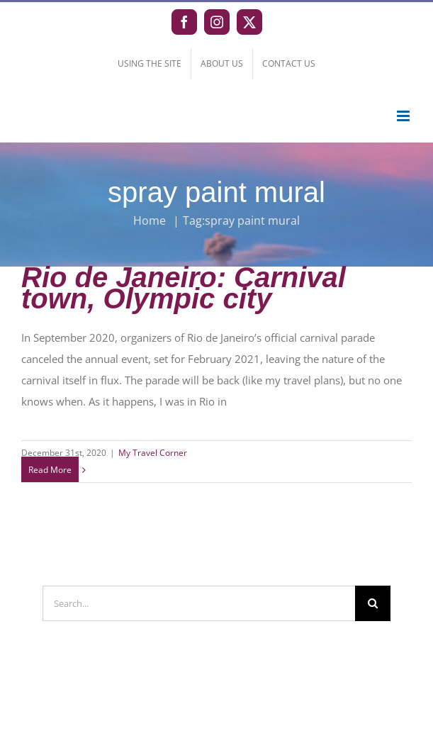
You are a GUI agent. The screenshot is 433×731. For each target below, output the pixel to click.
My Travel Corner (152, 453)
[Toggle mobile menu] (404, 115)
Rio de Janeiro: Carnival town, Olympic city (183, 288)
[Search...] (199, 603)
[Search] (372, 603)
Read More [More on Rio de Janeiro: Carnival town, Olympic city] (50, 470)
